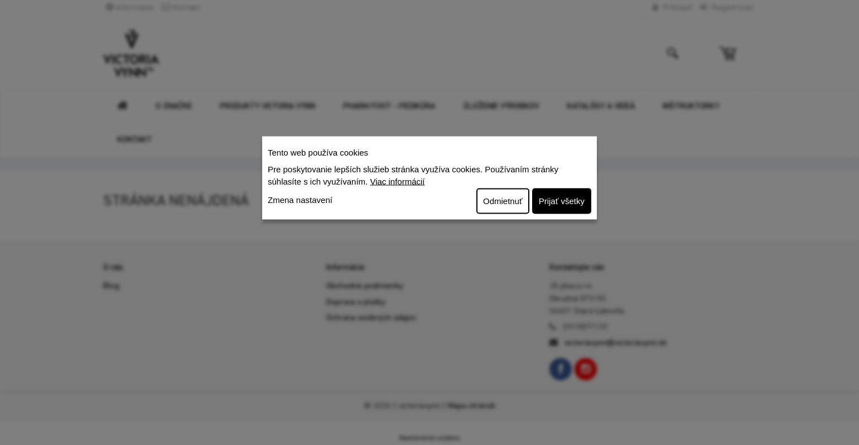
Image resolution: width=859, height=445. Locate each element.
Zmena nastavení (300, 199)
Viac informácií (397, 181)
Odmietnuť (503, 200)
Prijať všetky (562, 200)
